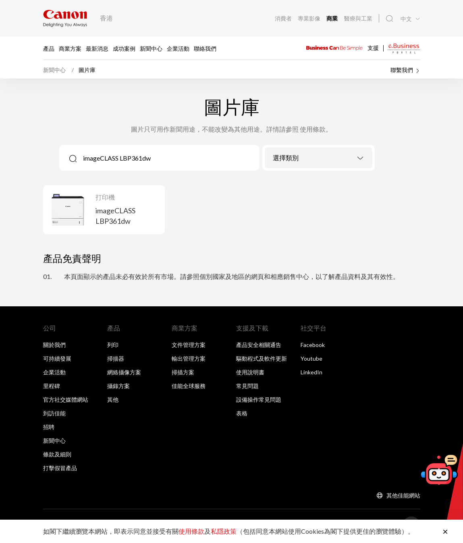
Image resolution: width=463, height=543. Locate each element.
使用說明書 (250, 374)
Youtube (311, 360)
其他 (112, 401)
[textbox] (319, 160)
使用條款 (191, 531)
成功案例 (124, 48)
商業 (332, 19)
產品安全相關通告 (258, 346)
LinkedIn (311, 374)
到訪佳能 (54, 415)
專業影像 (309, 18)
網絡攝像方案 (124, 374)
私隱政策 (224, 531)
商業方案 (70, 48)
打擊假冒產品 (60, 470)
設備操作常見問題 (258, 401)
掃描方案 (183, 374)
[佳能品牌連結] (65, 18)
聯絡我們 (205, 48)
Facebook (313, 346)
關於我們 (54, 346)
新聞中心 (151, 48)
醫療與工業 (358, 18)
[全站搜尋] (389, 19)
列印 (112, 346)
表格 (241, 415)
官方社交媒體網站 (65, 401)
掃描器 (115, 360)
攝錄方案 (118, 387)
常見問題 (247, 387)
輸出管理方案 (189, 360)
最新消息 (97, 48)
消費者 (283, 18)
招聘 (48, 428)
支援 (373, 47)
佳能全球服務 (189, 387)
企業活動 (178, 48)
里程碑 (51, 387)
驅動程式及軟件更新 (261, 360)
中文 (406, 19)
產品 (48, 48)
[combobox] (319, 159)
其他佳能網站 (403, 497)
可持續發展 (57, 360)
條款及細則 (57, 456)
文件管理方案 (189, 346)
